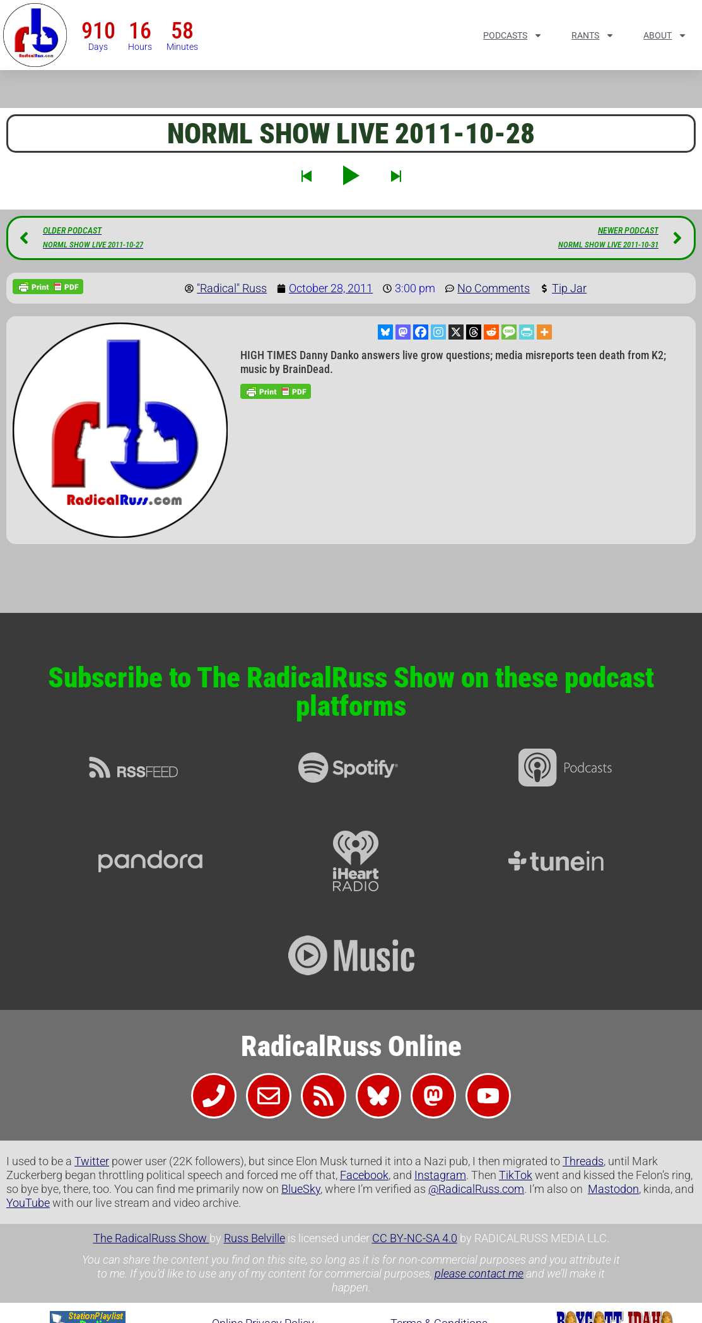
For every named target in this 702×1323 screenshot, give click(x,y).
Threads (583, 1161)
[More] (544, 332)
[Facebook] (420, 332)
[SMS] (509, 332)
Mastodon (613, 1188)
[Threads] (473, 332)
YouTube (28, 1202)
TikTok (515, 1175)
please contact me (479, 1273)
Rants (592, 35)
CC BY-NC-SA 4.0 (414, 1238)
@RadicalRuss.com (476, 1188)
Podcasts (512, 35)
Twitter (91, 1161)
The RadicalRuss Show (151, 1238)
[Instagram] (438, 332)
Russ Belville (254, 1238)
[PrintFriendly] (526, 332)
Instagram (440, 1175)
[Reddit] (491, 332)
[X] (456, 332)
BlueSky (300, 1188)
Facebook (364, 1175)
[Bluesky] (385, 332)
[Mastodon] (403, 332)
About (665, 35)
